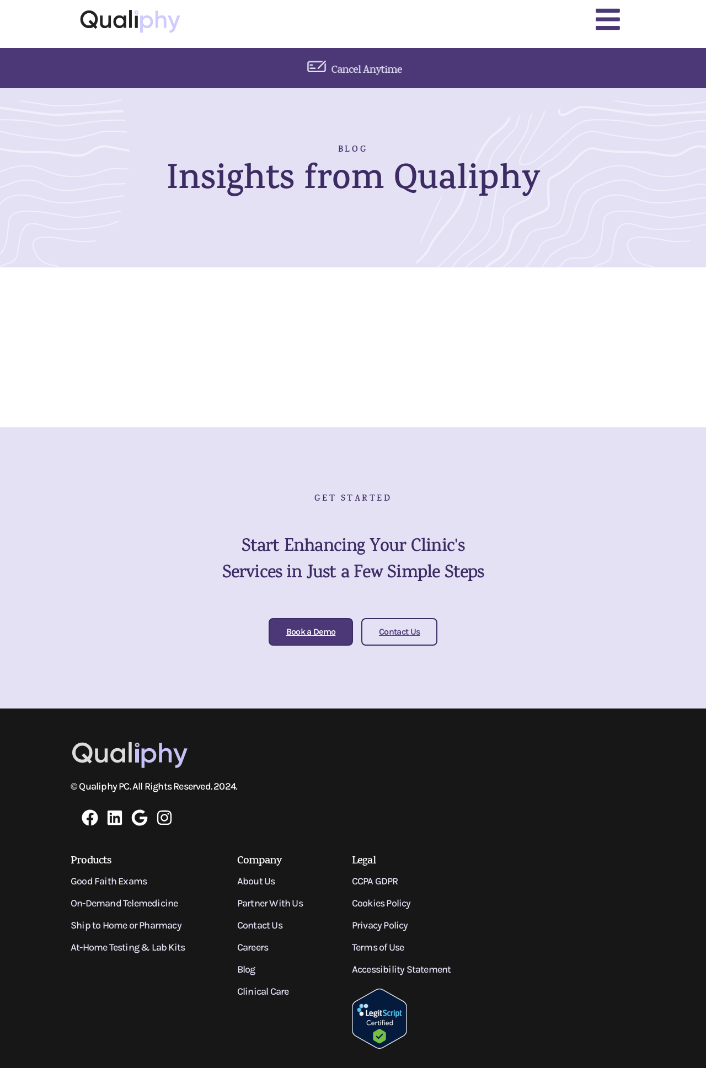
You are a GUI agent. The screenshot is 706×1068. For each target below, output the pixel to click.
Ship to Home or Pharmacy (126, 925)
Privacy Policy (380, 925)
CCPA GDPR (375, 881)
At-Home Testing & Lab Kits (128, 947)
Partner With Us (270, 903)
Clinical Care (263, 991)
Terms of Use (378, 947)
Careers (252, 947)
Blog (246, 969)
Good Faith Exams (109, 881)
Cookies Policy (381, 903)
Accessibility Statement (401, 969)
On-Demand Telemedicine (124, 903)
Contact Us (259, 925)
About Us (256, 881)
